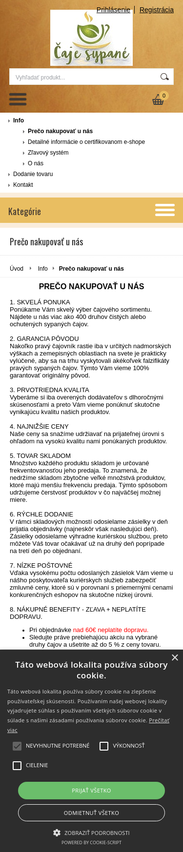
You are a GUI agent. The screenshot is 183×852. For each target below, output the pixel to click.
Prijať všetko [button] (91, 790)
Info (18, 120)
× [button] (174, 658)
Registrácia (157, 10)
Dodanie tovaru (33, 174)
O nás (35, 163)
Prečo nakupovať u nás (60, 131)
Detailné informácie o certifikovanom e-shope (86, 142)
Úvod (16, 268)
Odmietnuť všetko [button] (91, 812)
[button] (91, 832)
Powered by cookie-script (91, 842)
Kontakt (23, 184)
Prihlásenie (113, 10)
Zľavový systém (48, 152)
